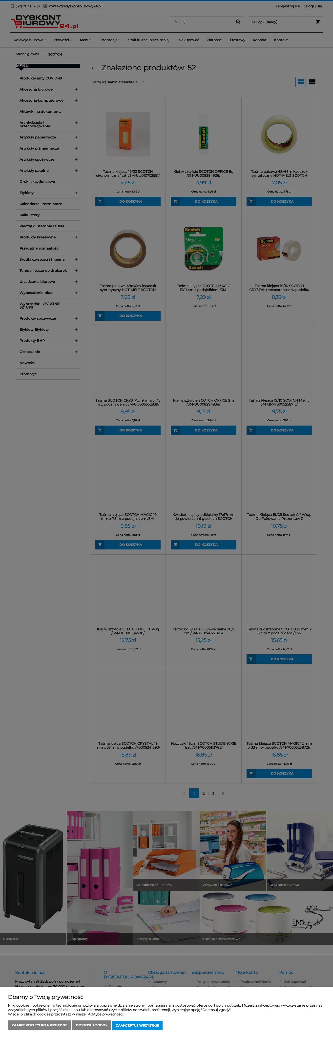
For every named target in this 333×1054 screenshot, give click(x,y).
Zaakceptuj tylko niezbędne (39, 1026)
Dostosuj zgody (91, 1026)
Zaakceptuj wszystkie (137, 1026)
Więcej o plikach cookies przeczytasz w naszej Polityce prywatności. (66, 1015)
